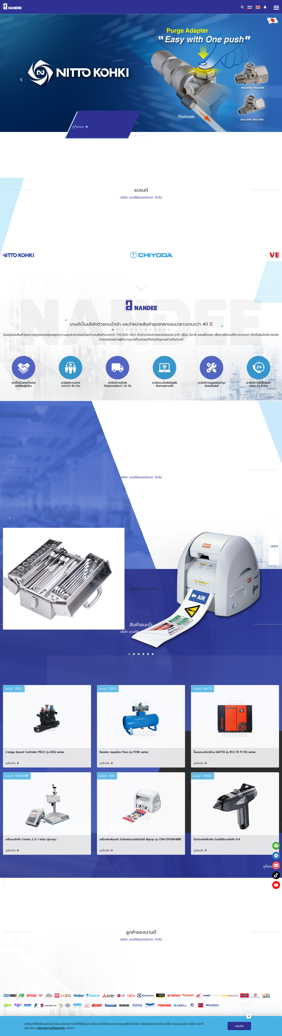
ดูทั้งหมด (80, 127)
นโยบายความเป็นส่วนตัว (51, 1028)
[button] (21, 79)
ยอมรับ (239, 1026)
